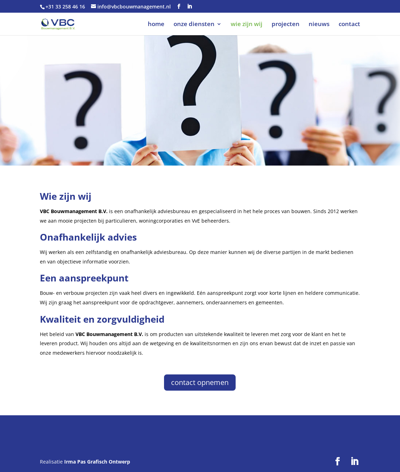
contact (349, 24)
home (156, 24)
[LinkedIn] (189, 6)
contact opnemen (200, 382)
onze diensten (194, 24)
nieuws (319, 24)
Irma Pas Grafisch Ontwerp (97, 461)
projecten (285, 24)
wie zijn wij (246, 24)
